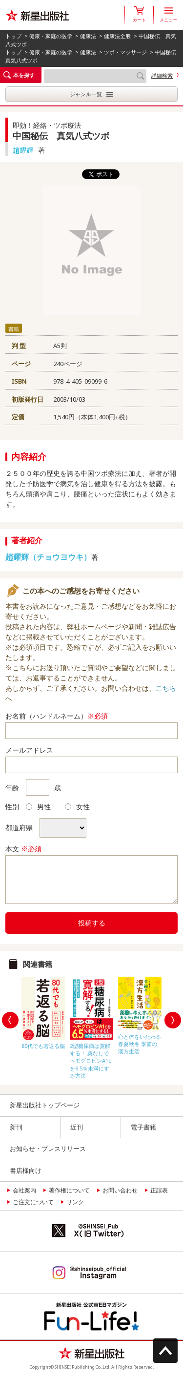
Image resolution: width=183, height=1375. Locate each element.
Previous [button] (10, 1020)
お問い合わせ (120, 1190)
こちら (166, 688)
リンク (75, 1202)
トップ (13, 36)
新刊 (16, 1127)
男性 (38, 806)
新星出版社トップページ (45, 1105)
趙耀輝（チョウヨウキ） (48, 557)
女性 (77, 806)
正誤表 (159, 1190)
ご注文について (33, 1202)
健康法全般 (117, 36)
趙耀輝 (23, 150)
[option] (43, 1010)
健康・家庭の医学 (50, 36)
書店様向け (25, 1170)
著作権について (69, 1190)
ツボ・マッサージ (125, 52)
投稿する (91, 922)
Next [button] (172, 1020)
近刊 (76, 1127)
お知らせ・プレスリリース (48, 1148)
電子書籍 (143, 1127)
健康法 (88, 36)
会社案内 (24, 1190)
